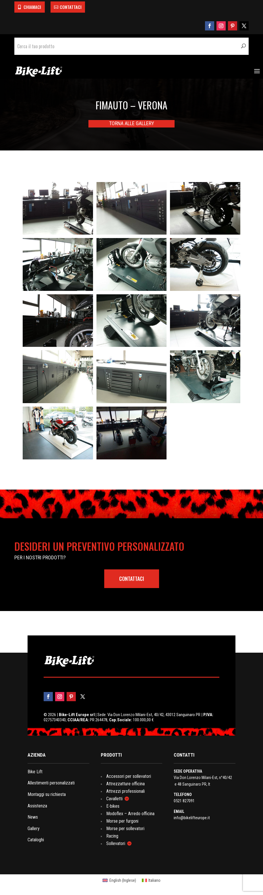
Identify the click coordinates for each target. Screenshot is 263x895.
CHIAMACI (32, 7)
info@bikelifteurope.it (192, 817)
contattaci (131, 578)
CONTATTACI (71, 7)
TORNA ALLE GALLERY (131, 123)
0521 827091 (184, 800)
